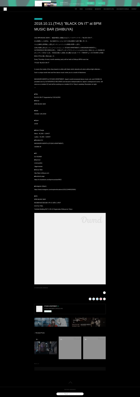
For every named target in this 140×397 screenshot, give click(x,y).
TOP (76, 9)
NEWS (81, 9)
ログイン (100, 3)
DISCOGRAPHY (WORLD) (123, 9)
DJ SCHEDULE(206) (38, 287)
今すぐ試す (90, 3)
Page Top (70, 383)
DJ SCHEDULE (88, 9)
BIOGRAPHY (98, 9)
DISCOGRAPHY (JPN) (109, 9)
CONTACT (134, 9)
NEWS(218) (45, 287)
